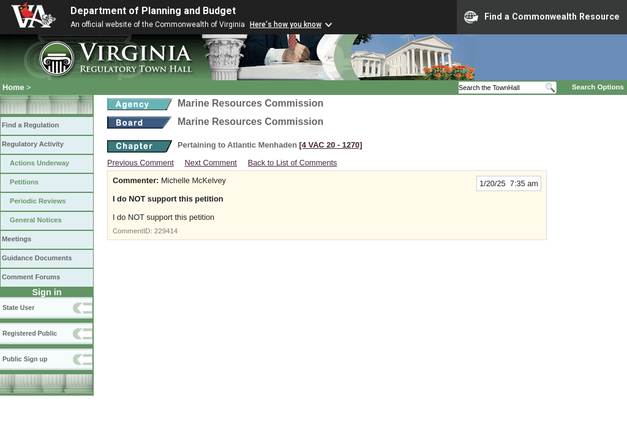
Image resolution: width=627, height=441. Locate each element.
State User (18, 307)
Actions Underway (39, 163)
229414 (166, 231)
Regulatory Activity (33, 144)
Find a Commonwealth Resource (542, 17)
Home (13, 87)
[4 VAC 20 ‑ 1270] (330, 144)
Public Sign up (24, 359)
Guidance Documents (37, 258)
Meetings (16, 239)
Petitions (24, 182)
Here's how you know (285, 24)
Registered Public (29, 333)
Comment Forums (31, 277)
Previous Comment (140, 162)
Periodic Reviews (38, 201)
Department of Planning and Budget (153, 11)
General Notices (36, 220)
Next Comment (211, 162)
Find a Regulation (30, 125)
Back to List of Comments (292, 162)
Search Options (598, 87)
